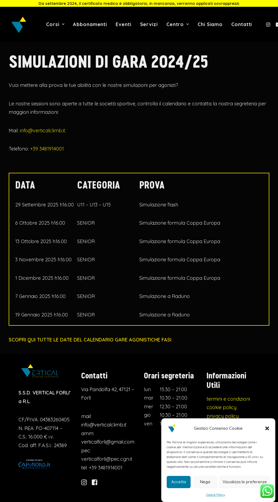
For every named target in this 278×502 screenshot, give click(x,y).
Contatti (241, 24)
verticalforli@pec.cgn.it (106, 466)
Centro (177, 24)
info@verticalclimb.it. (43, 130)
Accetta (178, 483)
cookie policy (221, 414)
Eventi (123, 24)
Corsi (55, 24)
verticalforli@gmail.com (107, 448)
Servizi (149, 24)
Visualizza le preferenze (245, 483)
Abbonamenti (90, 24)
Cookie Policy (215, 496)
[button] (267, 430)
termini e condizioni (228, 405)
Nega (205, 483)
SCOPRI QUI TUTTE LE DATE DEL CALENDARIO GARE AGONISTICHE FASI (90, 339)
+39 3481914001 (47, 149)
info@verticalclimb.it (104, 431)
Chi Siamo (210, 24)
